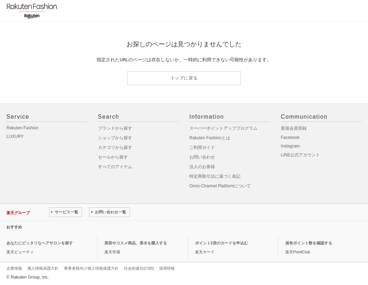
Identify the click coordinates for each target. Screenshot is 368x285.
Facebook (290, 137)
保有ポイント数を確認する (308, 243)
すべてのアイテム (115, 166)
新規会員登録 (294, 128)
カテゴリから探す (115, 147)
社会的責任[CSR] (139, 268)
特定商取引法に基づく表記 (214, 176)
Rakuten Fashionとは (209, 137)
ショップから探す (115, 137)
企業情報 (14, 268)
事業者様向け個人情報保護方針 (91, 268)
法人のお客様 (202, 166)
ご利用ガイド (202, 147)
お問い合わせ (202, 157)
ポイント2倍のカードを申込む (221, 243)
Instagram (290, 146)
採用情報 (167, 268)
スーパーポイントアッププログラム (223, 128)
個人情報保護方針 (43, 268)
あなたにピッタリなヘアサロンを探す (39, 243)
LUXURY (14, 136)
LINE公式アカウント (300, 154)
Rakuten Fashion (22, 127)
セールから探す (113, 157)
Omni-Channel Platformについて (220, 185)
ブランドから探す (115, 128)
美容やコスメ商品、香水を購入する (135, 243)
